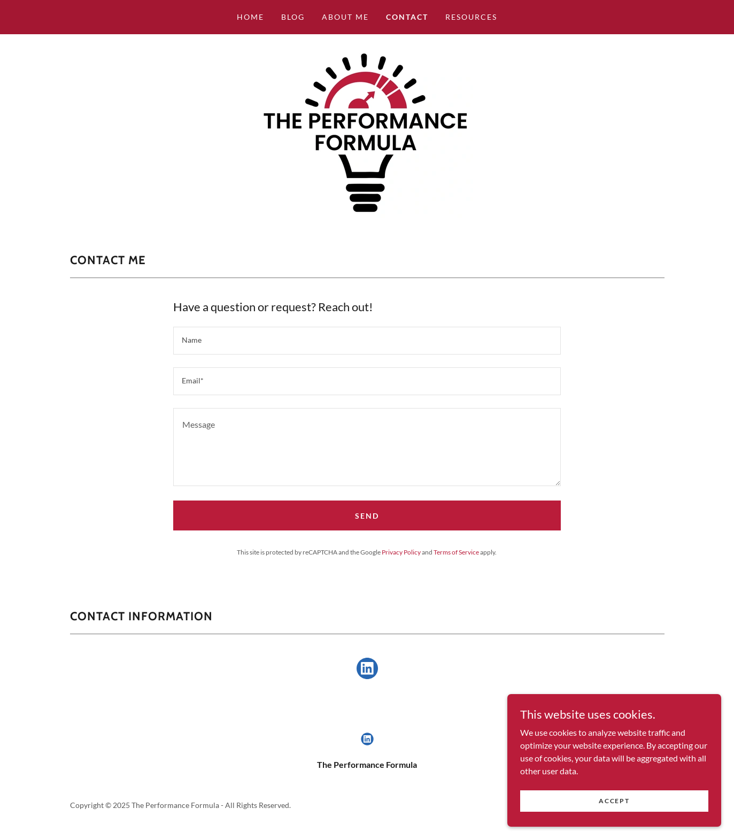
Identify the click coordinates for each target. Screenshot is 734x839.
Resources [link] (471, 16)
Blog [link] (293, 16)
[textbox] (367, 341)
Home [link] (250, 16)
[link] (367, 131)
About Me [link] (345, 16)
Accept (614, 801)
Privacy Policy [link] (401, 552)
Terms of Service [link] (456, 552)
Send (367, 515)
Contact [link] (407, 16)
